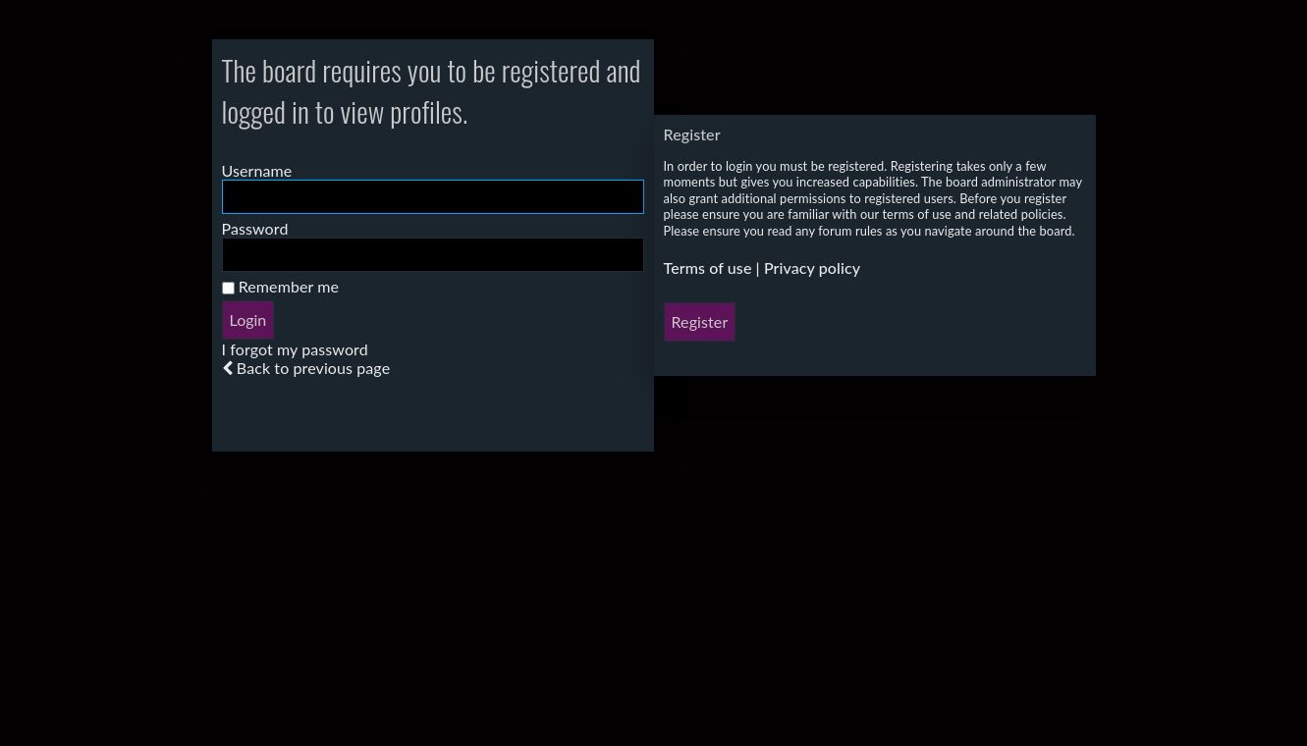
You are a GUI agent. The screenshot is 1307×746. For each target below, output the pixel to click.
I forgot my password (295, 349)
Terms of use (708, 267)
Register (700, 321)
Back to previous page (313, 367)
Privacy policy (812, 267)
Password (255, 228)
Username (257, 170)
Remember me (281, 286)
